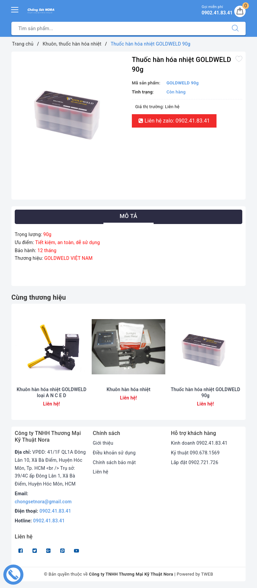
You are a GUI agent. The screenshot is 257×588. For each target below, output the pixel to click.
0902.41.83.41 (55, 511)
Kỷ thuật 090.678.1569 (195, 452)
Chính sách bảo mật (114, 462)
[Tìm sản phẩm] (118, 28)
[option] (70, 110)
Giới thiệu (103, 443)
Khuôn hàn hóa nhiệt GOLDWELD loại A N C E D (52, 392)
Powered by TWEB (195, 574)
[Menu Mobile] (15, 9)
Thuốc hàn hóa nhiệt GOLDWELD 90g (205, 392)
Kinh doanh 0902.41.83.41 (199, 443)
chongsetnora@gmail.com (43, 501)
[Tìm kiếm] (235, 28)
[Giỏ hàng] (240, 11)
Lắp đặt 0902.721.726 (195, 462)
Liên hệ (100, 471)
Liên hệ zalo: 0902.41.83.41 (174, 121)
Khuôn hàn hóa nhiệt (129, 389)
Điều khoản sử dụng (114, 452)
